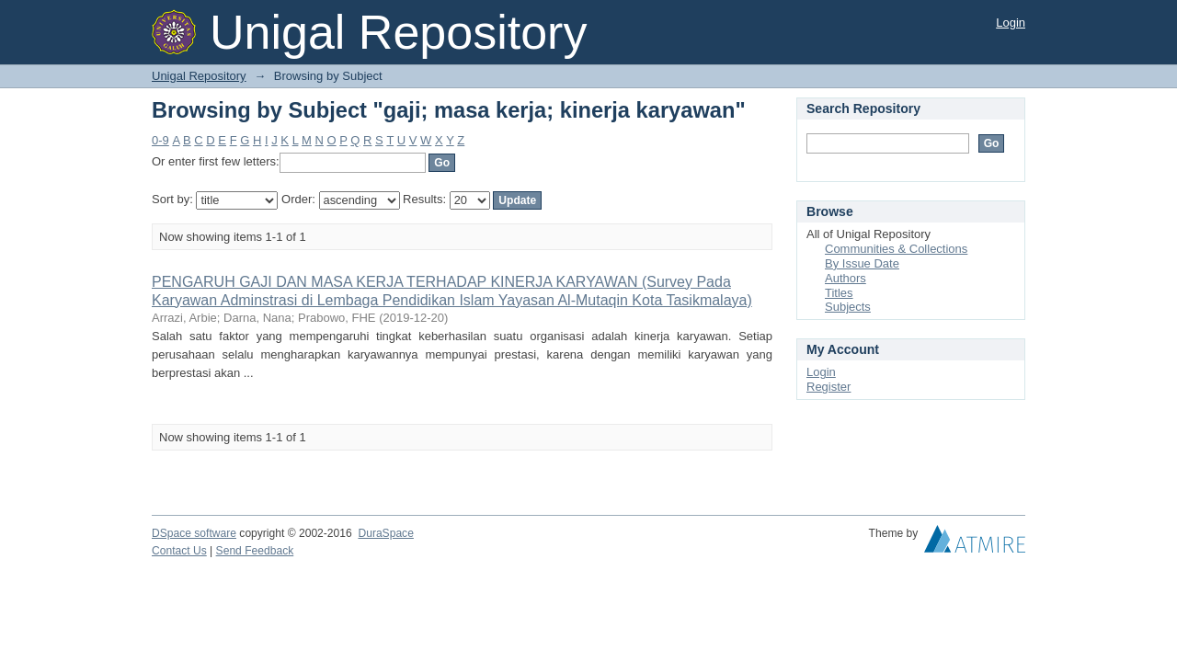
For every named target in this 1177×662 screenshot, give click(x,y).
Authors (845, 278)
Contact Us (179, 550)
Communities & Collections (896, 249)
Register (828, 387)
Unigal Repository (199, 76)
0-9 (160, 140)
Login (1010, 22)
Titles (839, 293)
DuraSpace (385, 533)
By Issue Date (862, 263)
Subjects (848, 307)
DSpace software (194, 533)
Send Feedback (255, 550)
